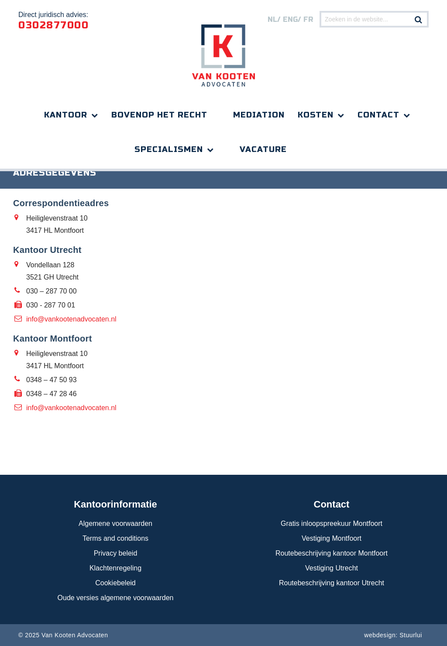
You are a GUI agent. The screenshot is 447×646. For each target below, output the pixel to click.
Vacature (263, 149)
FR (308, 19)
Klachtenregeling (115, 568)
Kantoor (65, 115)
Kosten (316, 115)
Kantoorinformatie (115, 504)
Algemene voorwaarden (115, 523)
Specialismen (168, 149)
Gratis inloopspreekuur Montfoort (331, 523)
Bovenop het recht (159, 115)
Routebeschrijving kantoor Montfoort (331, 553)
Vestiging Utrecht (331, 568)
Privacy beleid (116, 553)
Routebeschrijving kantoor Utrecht (331, 583)
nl (272, 19)
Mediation (259, 115)
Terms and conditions (115, 538)
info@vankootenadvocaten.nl (71, 319)
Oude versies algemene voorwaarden (116, 597)
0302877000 (53, 25)
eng (290, 19)
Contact (378, 115)
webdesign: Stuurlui (393, 635)
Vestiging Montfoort (331, 538)
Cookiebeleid (115, 583)
